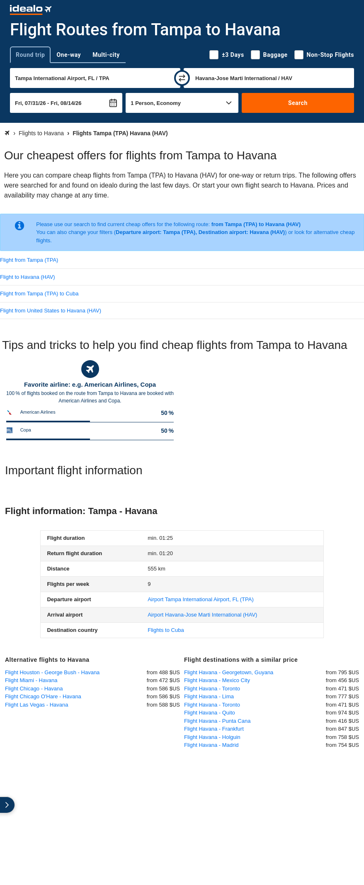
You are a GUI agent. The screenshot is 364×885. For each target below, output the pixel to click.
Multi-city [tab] (106, 54)
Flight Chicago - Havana (34, 688)
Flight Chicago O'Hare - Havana (43, 696)
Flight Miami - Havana (31, 680)
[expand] (7, 805)
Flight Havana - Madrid (211, 745)
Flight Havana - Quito (209, 712)
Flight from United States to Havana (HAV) (50, 310)
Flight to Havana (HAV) (27, 277)
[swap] (182, 78)
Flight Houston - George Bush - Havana (52, 672)
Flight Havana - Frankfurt (214, 729)
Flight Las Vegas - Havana (36, 705)
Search (298, 103)
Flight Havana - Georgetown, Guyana (228, 672)
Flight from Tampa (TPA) (29, 260)
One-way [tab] (68, 54)
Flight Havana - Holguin (212, 737)
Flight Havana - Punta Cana (217, 721)
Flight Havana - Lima (209, 696)
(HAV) (202, 615)
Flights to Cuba (166, 630)
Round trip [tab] (30, 54)
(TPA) (201, 599)
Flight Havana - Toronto (212, 688)
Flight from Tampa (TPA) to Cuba (39, 293)
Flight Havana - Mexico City (217, 680)
